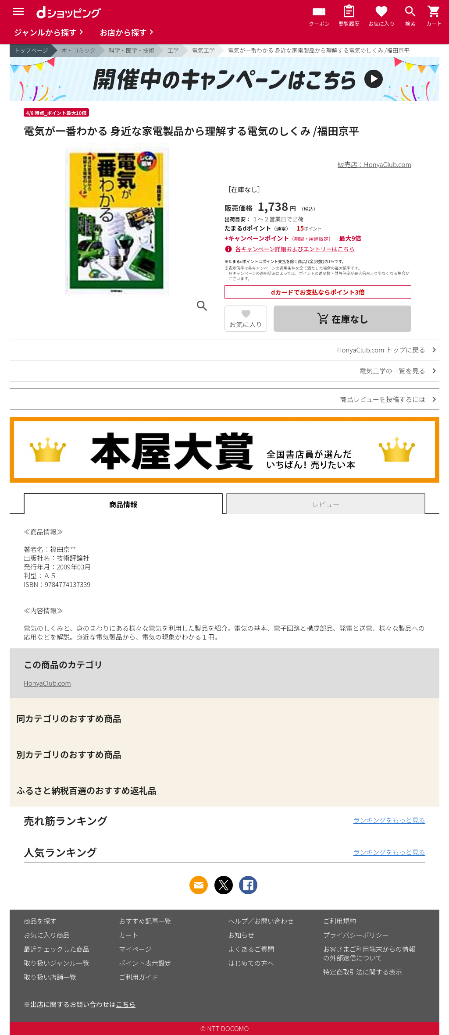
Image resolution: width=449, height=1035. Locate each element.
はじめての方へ (251, 962)
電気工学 (203, 50)
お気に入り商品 (47, 934)
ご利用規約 (339, 920)
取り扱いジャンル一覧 (56, 962)
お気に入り (245, 324)
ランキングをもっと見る (389, 820)
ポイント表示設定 (145, 962)
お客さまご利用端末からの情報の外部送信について (369, 953)
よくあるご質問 (251, 948)
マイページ (135, 948)
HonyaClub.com (47, 682)
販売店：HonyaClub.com (374, 164)
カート (129, 934)
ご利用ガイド (138, 977)
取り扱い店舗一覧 (50, 977)
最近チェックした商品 (56, 948)
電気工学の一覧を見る (392, 370)
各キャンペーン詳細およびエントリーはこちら (295, 249)
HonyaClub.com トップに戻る (381, 349)
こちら (125, 1004)
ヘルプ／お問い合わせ (261, 920)
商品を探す (40, 920)
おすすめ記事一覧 (145, 920)
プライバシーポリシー (356, 934)
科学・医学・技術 (131, 50)
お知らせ (241, 934)
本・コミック (78, 50)
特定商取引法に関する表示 (362, 971)
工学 (173, 50)
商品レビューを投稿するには (382, 399)
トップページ (31, 50)
